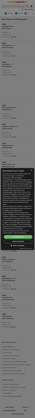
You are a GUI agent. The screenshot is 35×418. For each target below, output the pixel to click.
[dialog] (17, 209)
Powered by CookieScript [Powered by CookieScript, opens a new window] (25, 248)
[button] (17, 246)
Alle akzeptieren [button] (18, 237)
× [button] (31, 170)
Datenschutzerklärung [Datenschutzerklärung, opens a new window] (19, 233)
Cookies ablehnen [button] (18, 241)
